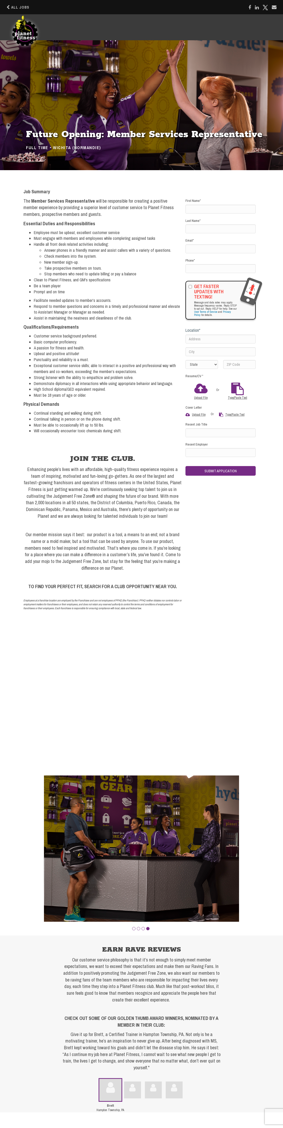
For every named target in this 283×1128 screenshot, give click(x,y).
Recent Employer (196, 444)
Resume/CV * (194, 376)
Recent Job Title (196, 424)
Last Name (193, 220)
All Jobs (18, 7)
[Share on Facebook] (249, 7)
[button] (134, 928)
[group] (141, 848)
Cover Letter (193, 407)
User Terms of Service (205, 312)
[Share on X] (265, 7)
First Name (193, 200)
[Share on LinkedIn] (257, 7)
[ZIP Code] (239, 364)
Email (189, 240)
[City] (220, 351)
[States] (201, 364)
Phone (190, 260)
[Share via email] (274, 7)
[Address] (220, 339)
